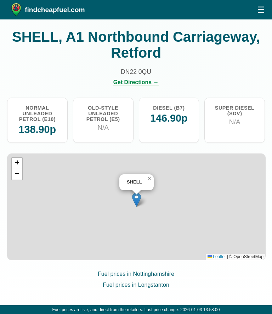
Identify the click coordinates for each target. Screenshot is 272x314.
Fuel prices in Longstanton (136, 285)
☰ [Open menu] (261, 9)
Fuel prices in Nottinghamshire (136, 274)
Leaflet (217, 256)
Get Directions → (136, 82)
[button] (136, 199)
